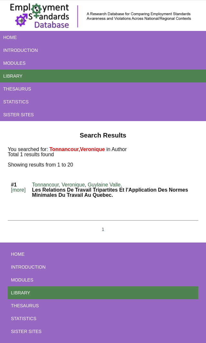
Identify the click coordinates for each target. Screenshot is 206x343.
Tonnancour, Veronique (58, 184)
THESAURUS (17, 88)
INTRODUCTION (20, 50)
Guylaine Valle (104, 184)
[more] (18, 190)
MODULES (14, 63)
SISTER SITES (18, 114)
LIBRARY (13, 76)
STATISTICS (16, 101)
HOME (10, 37)
